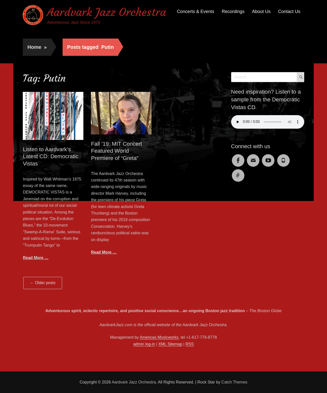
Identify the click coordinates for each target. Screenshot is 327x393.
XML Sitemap (170, 344)
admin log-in (144, 344)
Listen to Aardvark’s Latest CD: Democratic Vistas (50, 156)
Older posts (42, 283)
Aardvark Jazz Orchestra (106, 12)
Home (37, 47)
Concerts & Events (195, 11)
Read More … (35, 258)
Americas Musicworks (159, 337)
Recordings (233, 11)
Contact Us (289, 11)
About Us (261, 11)
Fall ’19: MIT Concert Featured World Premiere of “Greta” (116, 151)
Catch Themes (234, 382)
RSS (190, 344)
